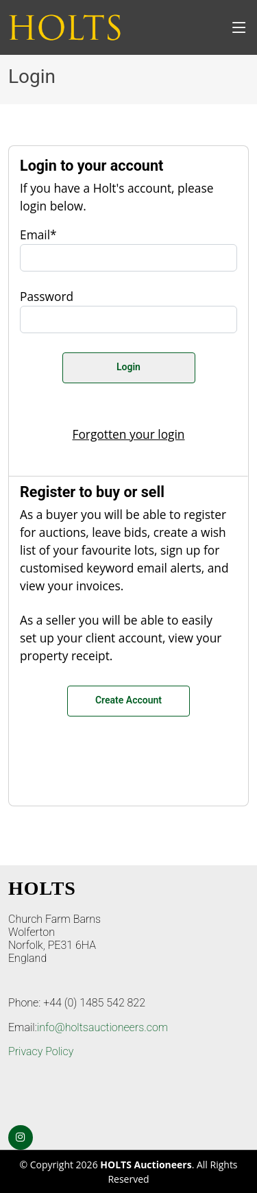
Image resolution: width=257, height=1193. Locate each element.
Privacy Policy (40, 1051)
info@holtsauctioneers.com (102, 1027)
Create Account (128, 700)
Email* (38, 234)
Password (46, 296)
